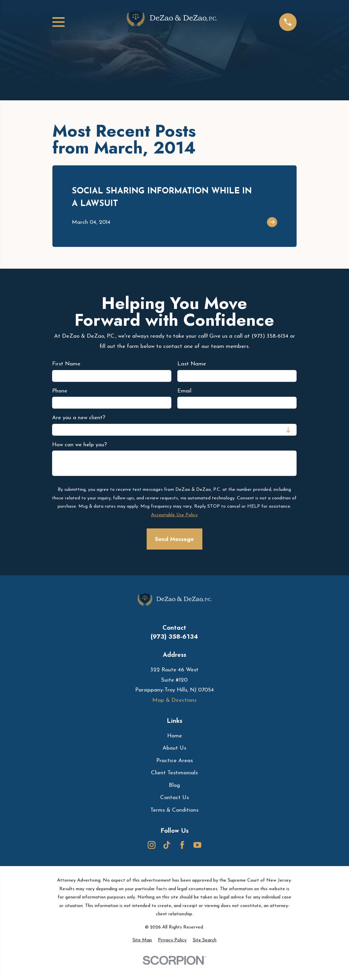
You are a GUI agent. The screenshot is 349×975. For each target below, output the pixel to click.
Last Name (192, 364)
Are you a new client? (78, 417)
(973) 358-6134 (174, 636)
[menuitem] (142, 940)
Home (174, 736)
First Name (66, 364)
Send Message (174, 539)
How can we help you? (79, 444)
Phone (59, 390)
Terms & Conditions (174, 810)
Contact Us (174, 797)
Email (185, 390)
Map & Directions (174, 700)
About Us (174, 748)
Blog (174, 785)
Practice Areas (174, 760)
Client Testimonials (174, 773)
